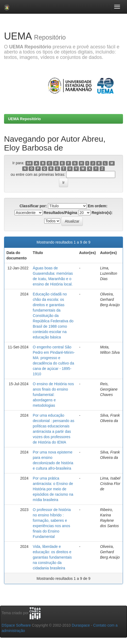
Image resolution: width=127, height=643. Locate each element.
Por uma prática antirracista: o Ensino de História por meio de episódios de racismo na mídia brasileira (53, 489)
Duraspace (81, 625)
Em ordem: (97, 206)
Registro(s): (102, 212)
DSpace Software (16, 625)
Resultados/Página (60, 212)
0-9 (29, 163)
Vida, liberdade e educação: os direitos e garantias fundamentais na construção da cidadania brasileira (52, 557)
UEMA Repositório (24, 119)
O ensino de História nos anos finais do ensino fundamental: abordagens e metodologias (53, 395)
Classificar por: (33, 206)
